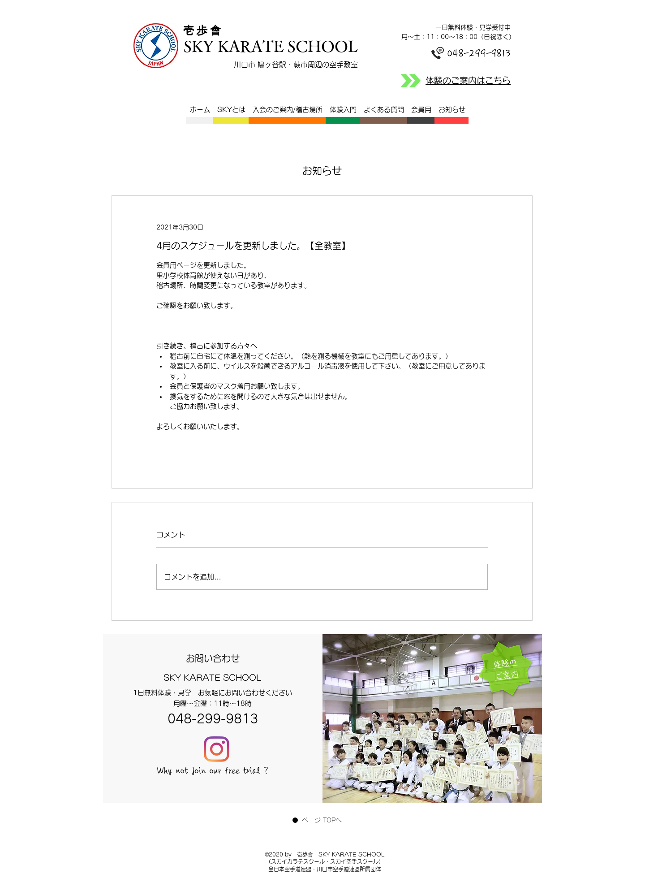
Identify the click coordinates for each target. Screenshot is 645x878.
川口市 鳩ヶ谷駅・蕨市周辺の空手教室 (296, 64)
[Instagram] (216, 749)
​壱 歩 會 (204, 30)
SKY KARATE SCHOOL (270, 46)
